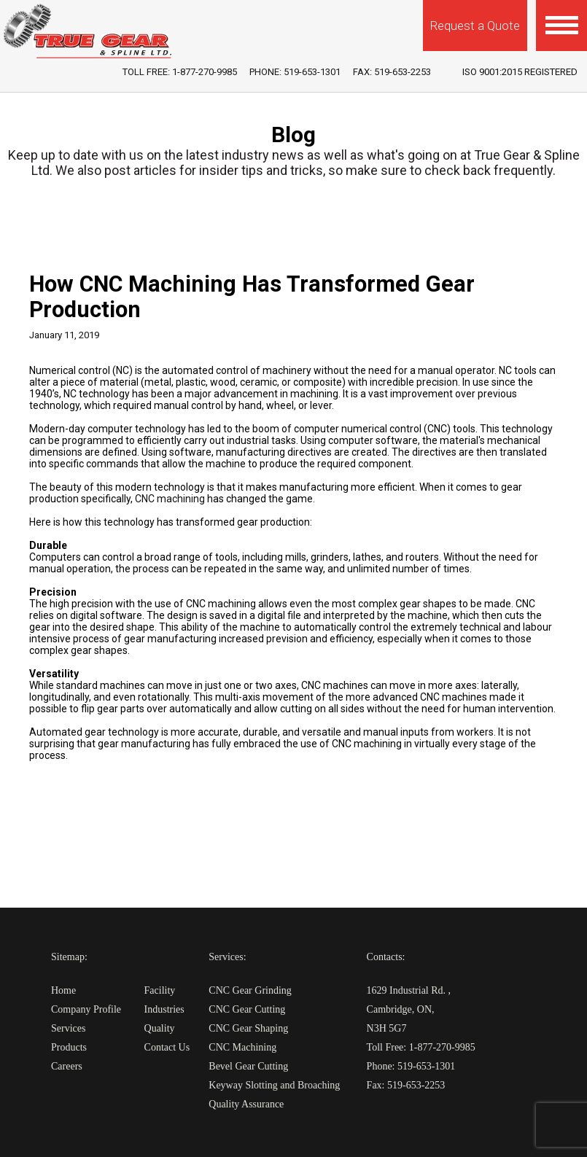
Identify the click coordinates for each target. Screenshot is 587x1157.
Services (68, 1028)
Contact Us (167, 1047)
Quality (159, 1028)
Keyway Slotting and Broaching (274, 1085)
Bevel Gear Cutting (248, 1066)
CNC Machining (242, 1047)
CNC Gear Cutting (247, 1009)
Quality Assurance (246, 1104)
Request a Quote (475, 25)
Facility (160, 990)
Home (63, 990)
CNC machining (170, 499)
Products (69, 1047)
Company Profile (86, 1009)
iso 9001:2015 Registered (520, 71)
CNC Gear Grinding (250, 990)
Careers (66, 1066)
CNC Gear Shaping (248, 1028)
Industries (164, 1009)
